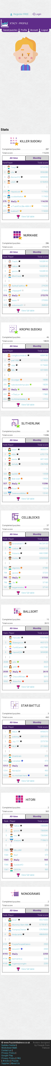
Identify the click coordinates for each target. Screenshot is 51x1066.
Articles (6, 1061)
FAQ (19, 1058)
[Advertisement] (25, 98)
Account (34, 30)
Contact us (6, 1050)
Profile (24, 30)
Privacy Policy (8, 1053)
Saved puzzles (10, 30)
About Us (15, 1063)
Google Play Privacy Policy (8, 1056)
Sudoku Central (8, 1045)
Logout (44, 30)
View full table (25, 216)
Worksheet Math (9, 1048)
